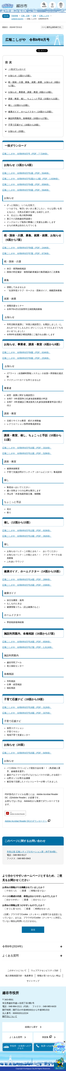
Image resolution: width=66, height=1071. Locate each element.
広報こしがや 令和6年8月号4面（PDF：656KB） (26, 184)
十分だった (12, 890)
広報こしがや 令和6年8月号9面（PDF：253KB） (26, 358)
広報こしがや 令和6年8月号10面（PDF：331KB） (26, 448)
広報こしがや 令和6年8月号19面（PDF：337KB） (26, 713)
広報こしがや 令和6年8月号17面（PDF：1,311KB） (27, 647)
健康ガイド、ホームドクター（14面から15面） (30, 111)
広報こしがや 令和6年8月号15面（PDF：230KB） (26, 585)
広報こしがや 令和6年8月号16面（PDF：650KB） (26, 641)
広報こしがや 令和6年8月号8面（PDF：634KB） (26, 352)
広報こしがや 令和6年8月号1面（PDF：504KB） (26, 173)
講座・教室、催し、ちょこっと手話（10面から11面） (33, 98)
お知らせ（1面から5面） (20, 75)
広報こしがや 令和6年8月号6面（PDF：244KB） (26, 247)
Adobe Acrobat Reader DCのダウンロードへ (27, 821)
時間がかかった (42, 909)
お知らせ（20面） (16, 131)
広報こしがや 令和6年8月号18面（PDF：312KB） (26, 707)
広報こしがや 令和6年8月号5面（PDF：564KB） (26, 190)
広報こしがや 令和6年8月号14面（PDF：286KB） (26, 579)
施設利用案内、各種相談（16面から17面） (28, 118)
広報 (34, 16)
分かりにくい (39, 900)
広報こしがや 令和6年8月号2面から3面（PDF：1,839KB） (31, 178)
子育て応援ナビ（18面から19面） (24, 125)
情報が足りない (38, 890)
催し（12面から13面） (19, 105)
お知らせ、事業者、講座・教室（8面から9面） (30, 92)
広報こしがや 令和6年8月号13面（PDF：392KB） (26, 536)
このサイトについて (16, 970)
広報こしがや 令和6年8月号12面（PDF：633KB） (26, 530)
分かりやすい (13, 900)
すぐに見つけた (14, 909)
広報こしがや (44, 16)
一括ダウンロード (17, 69)
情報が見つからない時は (49, 975)
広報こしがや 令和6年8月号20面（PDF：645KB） (26, 753)
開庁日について (9, 1016)
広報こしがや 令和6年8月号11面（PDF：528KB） (26, 453)
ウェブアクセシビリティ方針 (44, 970)
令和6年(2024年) (17, 19)
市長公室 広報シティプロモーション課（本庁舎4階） (32, 851)
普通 (24, 890)
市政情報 (14, 16)
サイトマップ (33, 981)
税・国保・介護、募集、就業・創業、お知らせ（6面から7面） (34, 84)
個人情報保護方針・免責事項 (19, 975)
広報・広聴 (25, 16)
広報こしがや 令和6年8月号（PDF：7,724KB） (25, 153)
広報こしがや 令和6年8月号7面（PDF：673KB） (26, 253)
